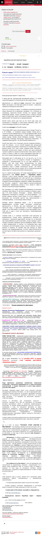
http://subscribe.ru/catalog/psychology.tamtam (12, 513)
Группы (23, 1)
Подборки (31, 1)
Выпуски (16, 1)
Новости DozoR (7, 10)
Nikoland (12, 533)
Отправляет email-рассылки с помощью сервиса (21, 5)
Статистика (6, 44)
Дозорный (8, 39)
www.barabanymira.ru (7, 517)
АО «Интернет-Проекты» (17, 532)
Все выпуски (22, 55)
